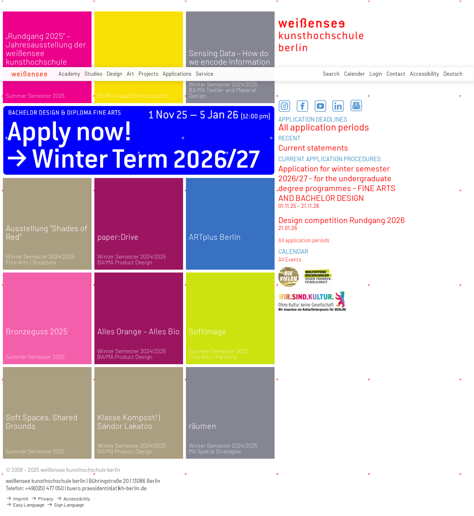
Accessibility (424, 73)
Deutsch (453, 73)
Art (130, 73)
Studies (93, 73)
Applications (177, 73)
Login (375, 73)
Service (204, 73)
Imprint (17, 498)
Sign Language (65, 504)
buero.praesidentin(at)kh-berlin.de (107, 488)
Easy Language (25, 504)
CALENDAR (293, 251)
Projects (148, 73)
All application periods (323, 127)
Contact (396, 73)
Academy (69, 73)
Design (114, 73)
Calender (354, 73)
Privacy (42, 498)
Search (331, 73)
